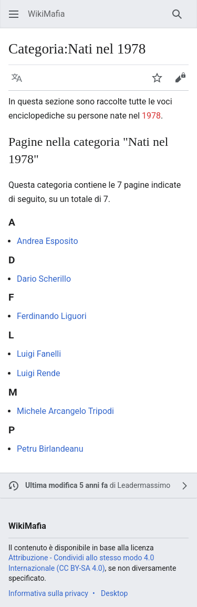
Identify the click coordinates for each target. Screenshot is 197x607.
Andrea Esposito (47, 241)
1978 (151, 116)
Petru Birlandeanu (50, 449)
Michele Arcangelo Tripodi (65, 411)
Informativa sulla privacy (48, 593)
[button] (13, 14)
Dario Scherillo (44, 279)
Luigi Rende (38, 373)
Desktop (114, 593)
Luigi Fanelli (39, 354)
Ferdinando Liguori (52, 316)
